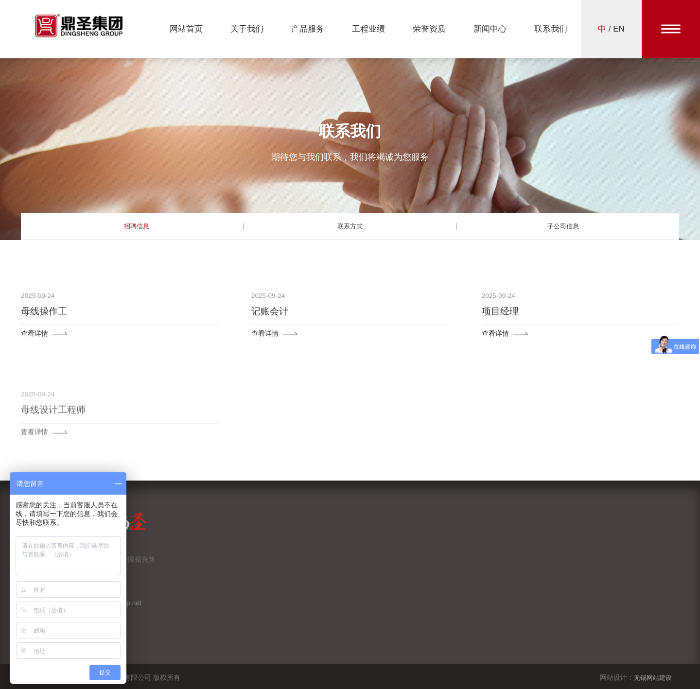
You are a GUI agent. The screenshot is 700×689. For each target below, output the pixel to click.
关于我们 (246, 29)
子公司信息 (563, 226)
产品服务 (307, 29)
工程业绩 (368, 29)
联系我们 (550, 29)
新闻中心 (490, 29)
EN (619, 29)
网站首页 (186, 29)
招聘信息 (136, 226)
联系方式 (350, 226)
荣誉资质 (429, 29)
